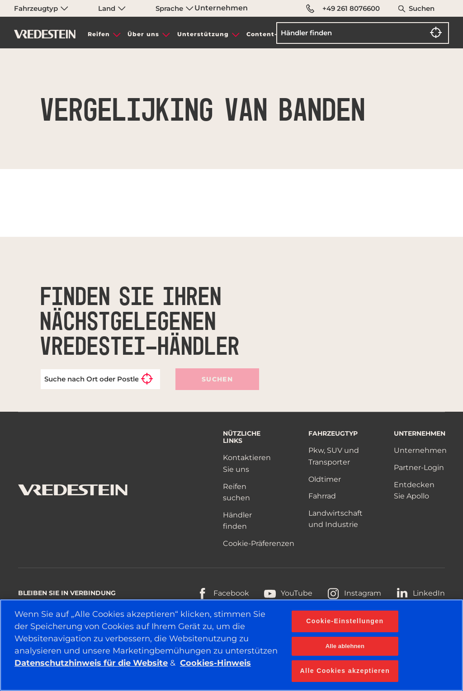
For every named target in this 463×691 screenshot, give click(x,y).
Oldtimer (324, 479)
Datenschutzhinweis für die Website (91, 663)
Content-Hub (268, 34)
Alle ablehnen (345, 646)
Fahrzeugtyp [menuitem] (41, 8)
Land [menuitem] (112, 8)
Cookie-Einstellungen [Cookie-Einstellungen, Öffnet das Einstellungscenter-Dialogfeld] (344, 621)
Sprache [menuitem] (175, 8)
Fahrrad (322, 496)
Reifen (99, 34)
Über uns (143, 34)
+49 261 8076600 (343, 8)
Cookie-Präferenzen (258, 543)
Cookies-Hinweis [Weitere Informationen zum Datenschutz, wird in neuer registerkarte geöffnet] (215, 663)
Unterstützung (203, 34)
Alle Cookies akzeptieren (345, 670)
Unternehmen (221, 8)
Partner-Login (419, 467)
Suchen (422, 8)
